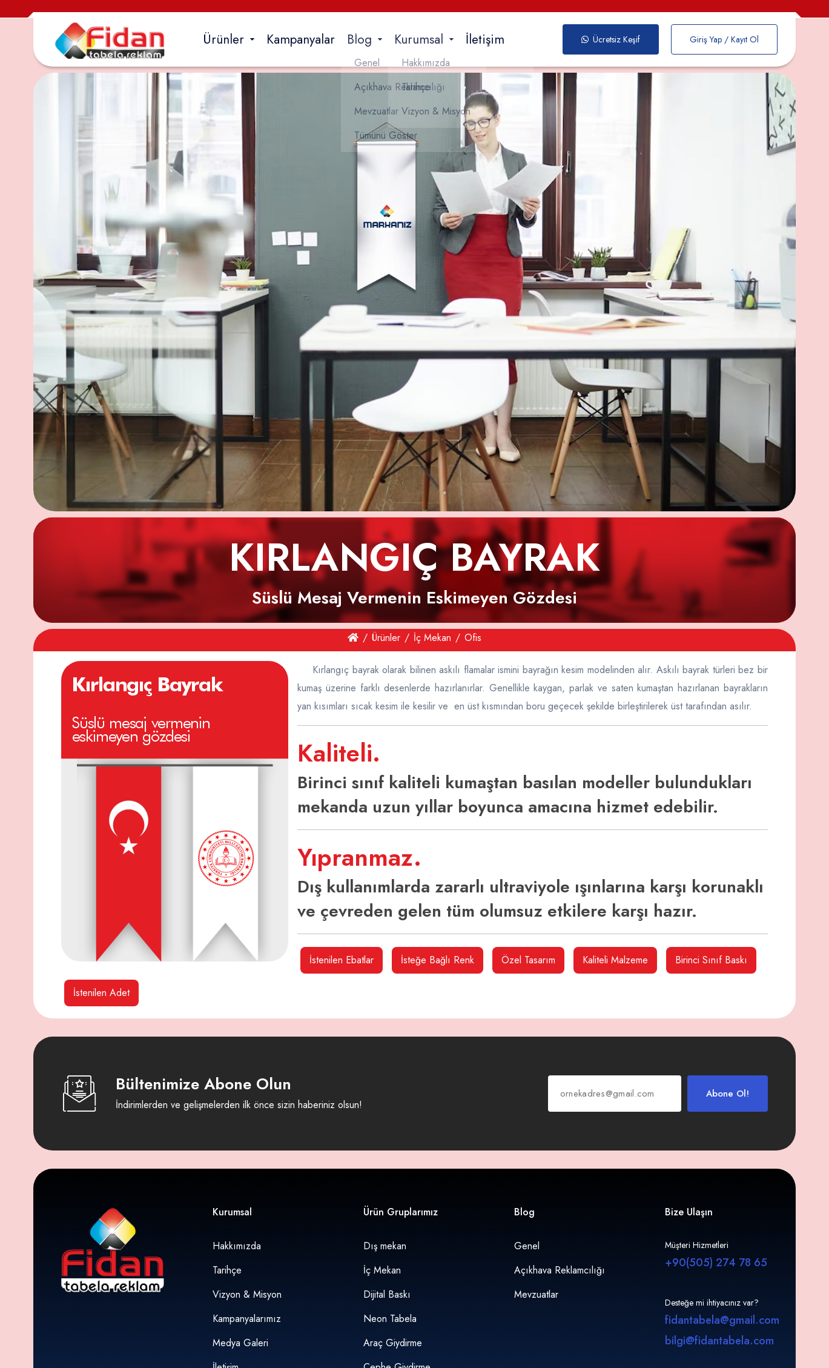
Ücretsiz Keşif (610, 39)
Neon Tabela (390, 1319)
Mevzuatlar (536, 1294)
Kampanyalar (300, 39)
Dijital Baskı (387, 1294)
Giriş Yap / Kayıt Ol (724, 39)
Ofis (472, 638)
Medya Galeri (240, 1343)
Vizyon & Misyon (247, 1294)
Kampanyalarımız (247, 1319)
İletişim (485, 39)
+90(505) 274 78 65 (716, 1262)
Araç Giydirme (392, 1343)
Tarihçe (227, 1270)
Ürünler (386, 638)
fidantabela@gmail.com (722, 1320)
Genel (527, 1246)
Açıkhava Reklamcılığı (559, 1270)
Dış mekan (384, 1246)
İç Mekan (432, 638)
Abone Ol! (727, 1093)
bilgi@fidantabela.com (719, 1341)
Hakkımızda (237, 1246)
